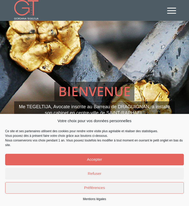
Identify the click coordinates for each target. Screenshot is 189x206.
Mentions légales (94, 199)
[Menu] (167, 11)
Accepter (94, 159)
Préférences (94, 187)
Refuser (94, 173)
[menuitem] (167, 11)
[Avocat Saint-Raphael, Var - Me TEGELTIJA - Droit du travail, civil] (78, 10)
